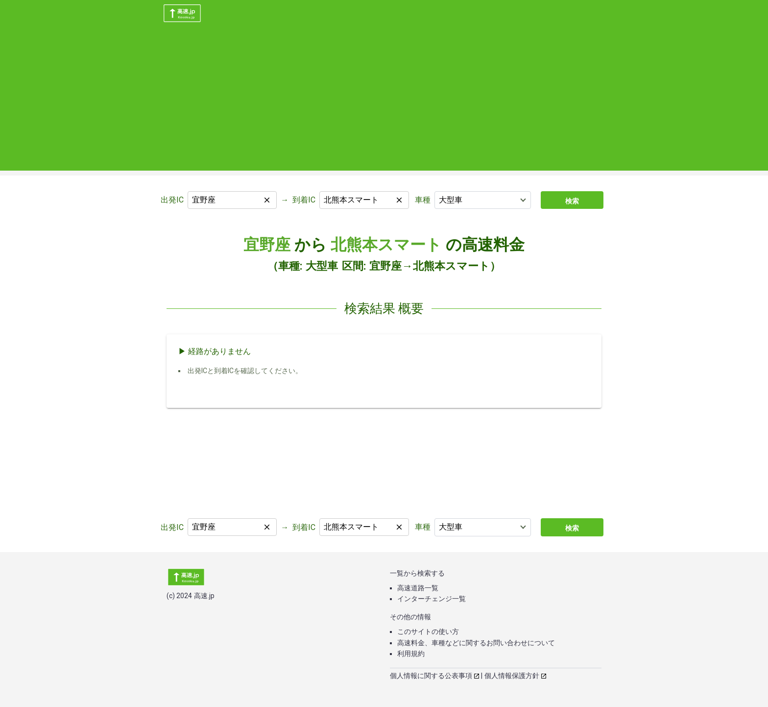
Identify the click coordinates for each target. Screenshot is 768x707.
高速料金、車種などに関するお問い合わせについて (476, 643)
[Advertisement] (384, 102)
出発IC (172, 199)
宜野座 (266, 244)
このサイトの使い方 (428, 631)
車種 (423, 199)
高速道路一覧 (417, 588)
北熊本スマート (386, 244)
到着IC (303, 199)
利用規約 (411, 653)
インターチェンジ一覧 (431, 599)
